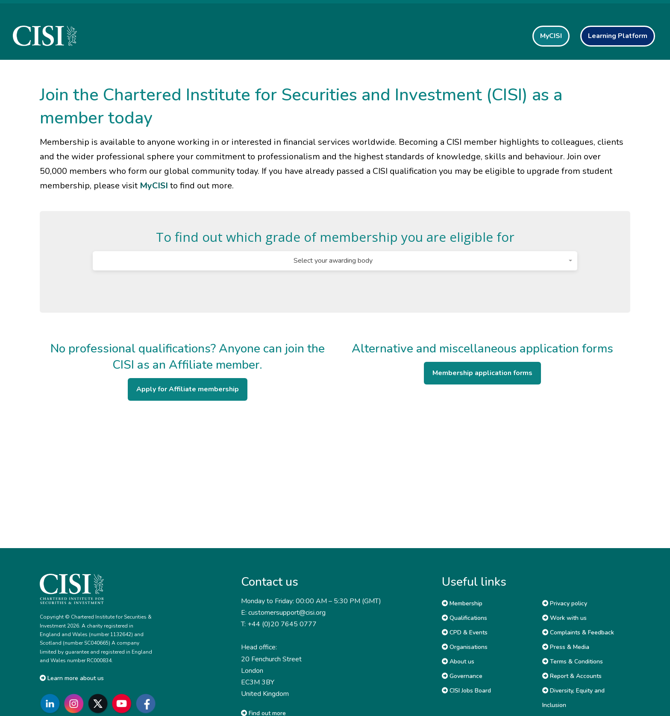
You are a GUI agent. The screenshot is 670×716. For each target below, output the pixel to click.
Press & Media (565, 647)
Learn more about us (72, 678)
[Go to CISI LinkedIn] (52, 703)
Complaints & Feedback (578, 632)
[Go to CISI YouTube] (123, 703)
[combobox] (335, 260)
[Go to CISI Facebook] (147, 703)
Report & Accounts (572, 676)
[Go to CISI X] (100, 703)
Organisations (465, 647)
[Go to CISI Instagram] (76, 703)
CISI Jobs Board (466, 691)
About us (458, 661)
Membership (462, 603)
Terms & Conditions (572, 661)
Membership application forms (482, 373)
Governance (462, 676)
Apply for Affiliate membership (187, 389)
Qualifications (464, 618)
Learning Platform (617, 36)
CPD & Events (465, 632)
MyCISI (551, 36)
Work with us (564, 618)
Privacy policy (564, 603)
